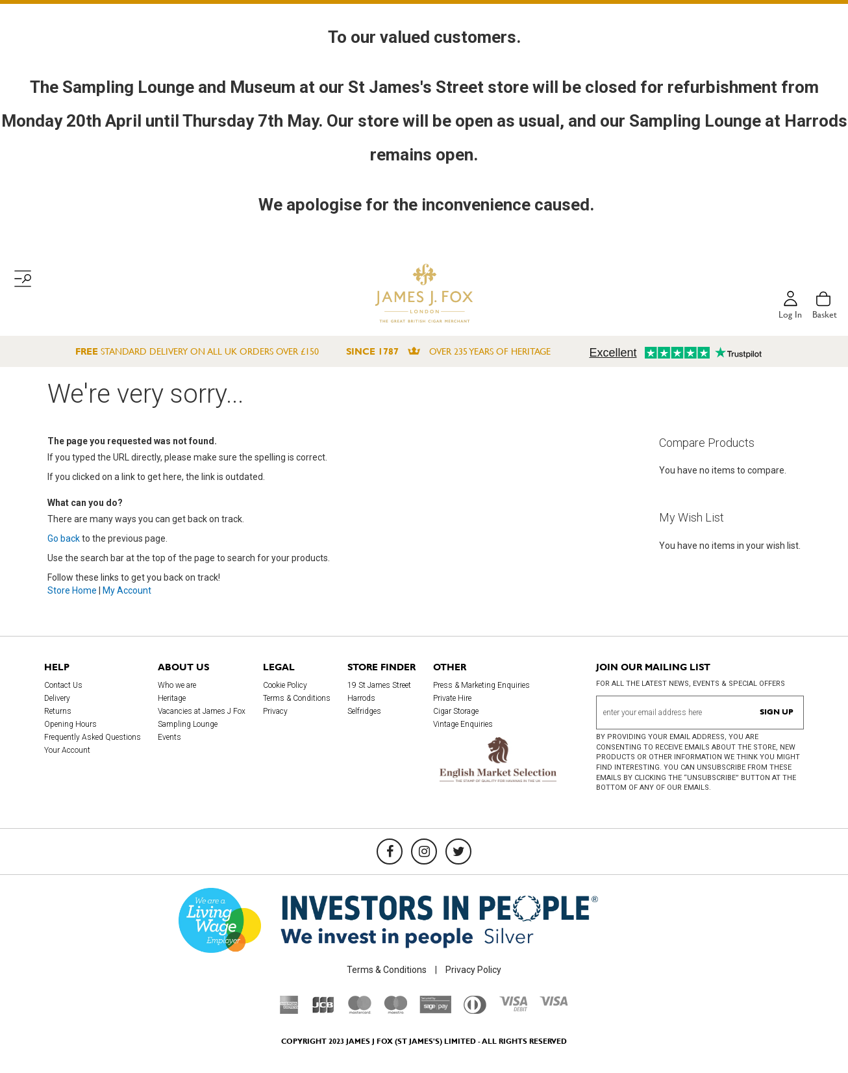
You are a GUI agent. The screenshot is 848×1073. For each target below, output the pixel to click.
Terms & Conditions (296, 698)
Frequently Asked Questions (92, 737)
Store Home (72, 590)
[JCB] (323, 1010)
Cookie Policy (285, 685)
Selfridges (364, 711)
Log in (790, 314)
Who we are (177, 685)
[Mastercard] (359, 1010)
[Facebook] (390, 852)
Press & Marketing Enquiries (481, 685)
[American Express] (289, 1010)
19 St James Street (379, 685)
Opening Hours (70, 724)
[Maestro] (395, 1010)
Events (169, 737)
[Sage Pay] (435, 1010)
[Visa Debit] (513, 1008)
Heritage (172, 698)
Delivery (57, 698)
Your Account (67, 750)
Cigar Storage (456, 711)
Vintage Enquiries (463, 724)
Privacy (275, 711)
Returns (57, 711)
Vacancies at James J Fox (201, 711)
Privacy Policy (473, 970)
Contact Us (63, 685)
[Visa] (554, 1003)
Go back (63, 538)
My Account (127, 590)
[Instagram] (424, 852)
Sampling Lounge (188, 724)
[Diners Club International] (475, 1010)
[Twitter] (458, 852)
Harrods (361, 698)
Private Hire (452, 698)
